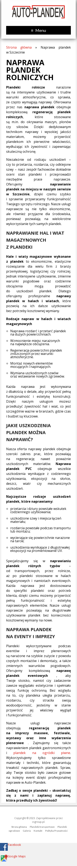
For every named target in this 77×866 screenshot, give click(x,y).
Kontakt (38, 830)
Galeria (27, 830)
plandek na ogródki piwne (41, 753)
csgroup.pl (38, 822)
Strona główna (19, 47)
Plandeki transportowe (42, 826)
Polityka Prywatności (56, 830)
